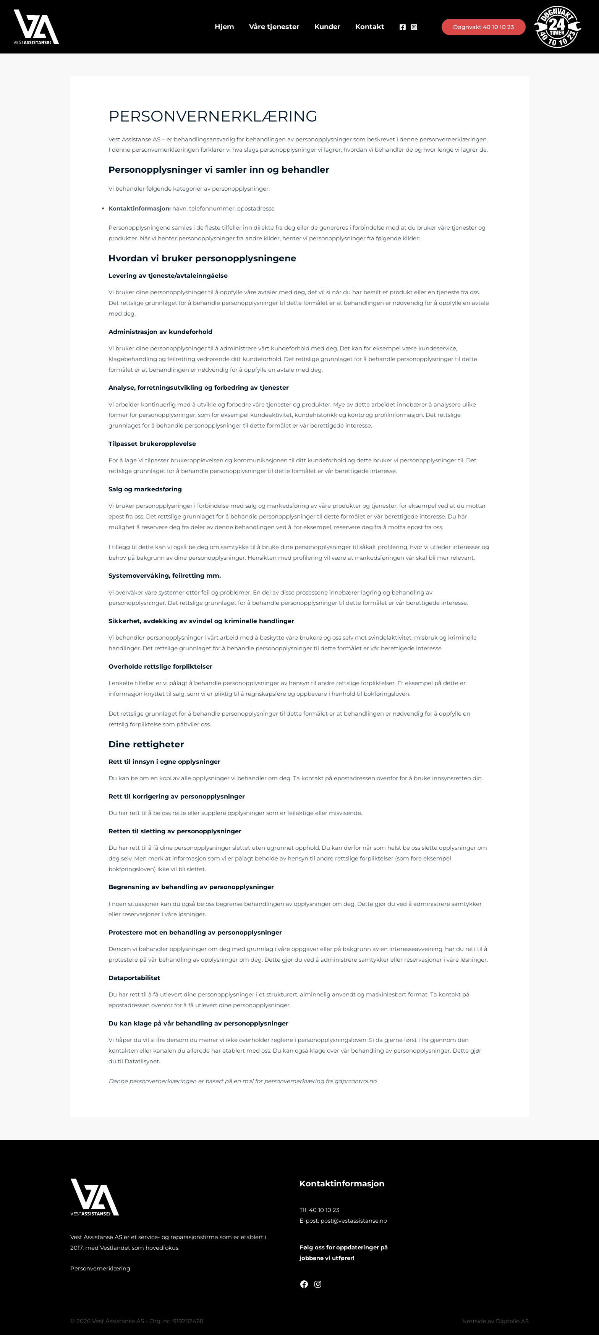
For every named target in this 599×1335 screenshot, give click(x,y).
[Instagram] (412, 27)
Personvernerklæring (100, 1268)
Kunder (327, 27)
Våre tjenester (275, 27)
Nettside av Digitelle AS (495, 1321)
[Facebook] (400, 27)
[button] (484, 27)
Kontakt (368, 27)
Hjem (226, 27)
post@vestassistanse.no (354, 1220)
